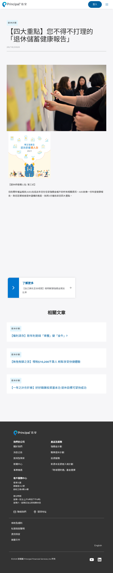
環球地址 (41, 511)
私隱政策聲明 (18, 528)
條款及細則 (16, 523)
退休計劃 (12, 23)
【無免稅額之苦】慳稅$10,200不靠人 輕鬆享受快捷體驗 (45, 362)
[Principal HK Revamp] (25, 435)
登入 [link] (95, 4)
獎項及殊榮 (19, 458)
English (98, 545)
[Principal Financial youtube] (92, 559)
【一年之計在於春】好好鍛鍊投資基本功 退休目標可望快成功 (48, 388)
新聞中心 (17, 464)
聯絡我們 (21, 511)
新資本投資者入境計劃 (62, 464)
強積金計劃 (56, 446)
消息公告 (17, 452)
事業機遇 (17, 470)
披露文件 (15, 540)
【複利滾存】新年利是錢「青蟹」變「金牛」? (38, 336)
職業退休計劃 (57, 452)
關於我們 (17, 446)
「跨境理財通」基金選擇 (63, 470)
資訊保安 (15, 534)
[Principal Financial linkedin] (99, 559)
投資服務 (55, 458)
